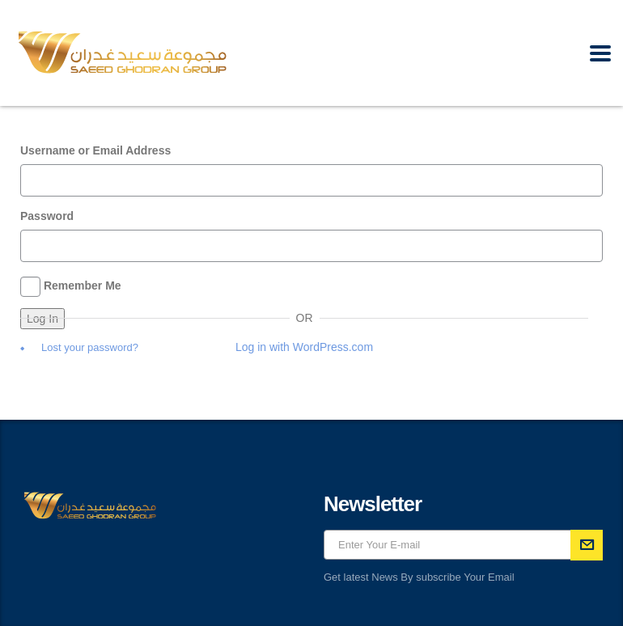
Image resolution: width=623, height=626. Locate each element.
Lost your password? (89, 347)
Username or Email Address (95, 150)
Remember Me (82, 285)
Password (47, 215)
